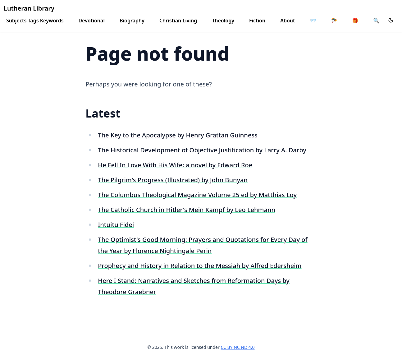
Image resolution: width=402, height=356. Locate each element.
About (287, 20)
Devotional (92, 20)
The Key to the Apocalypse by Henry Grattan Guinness (178, 135)
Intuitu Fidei (116, 224)
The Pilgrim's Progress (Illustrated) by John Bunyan (173, 180)
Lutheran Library (29, 8)
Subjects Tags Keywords (35, 20)
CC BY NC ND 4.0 (237, 347)
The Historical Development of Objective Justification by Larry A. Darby (202, 150)
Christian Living (178, 20)
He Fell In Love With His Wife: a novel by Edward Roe (175, 165)
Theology (223, 20)
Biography (132, 20)
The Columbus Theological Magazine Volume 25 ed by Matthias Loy (197, 195)
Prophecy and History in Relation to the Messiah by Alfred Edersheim (199, 265)
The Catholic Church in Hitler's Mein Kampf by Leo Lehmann (186, 210)
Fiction (257, 20)
